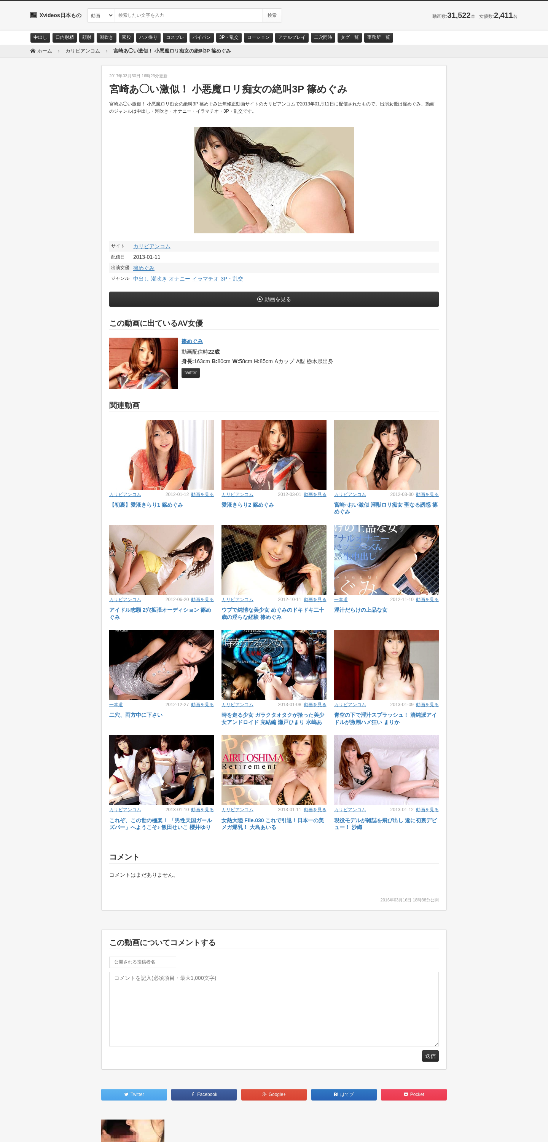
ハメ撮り (148, 37)
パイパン (202, 37)
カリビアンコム (151, 246)
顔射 (86, 37)
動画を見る (277, 299)
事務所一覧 (378, 37)
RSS (116, 1129)
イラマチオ (205, 279)
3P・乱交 (229, 37)
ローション (258, 37)
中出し (40, 37)
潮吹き (106, 37)
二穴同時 (323, 37)
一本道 (341, 599)
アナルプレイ (292, 37)
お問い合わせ (50, 1129)
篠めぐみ (144, 268)
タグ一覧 (350, 37)
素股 (126, 37)
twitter (191, 372)
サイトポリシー (87, 1129)
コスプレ (175, 37)
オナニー (179, 279)
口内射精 (65, 37)
